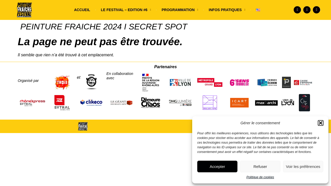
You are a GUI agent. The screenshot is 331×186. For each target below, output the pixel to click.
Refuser (260, 166)
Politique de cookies (260, 177)
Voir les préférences (303, 166)
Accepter (217, 166)
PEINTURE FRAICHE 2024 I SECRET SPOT (103, 26)
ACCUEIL (82, 10)
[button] (320, 123)
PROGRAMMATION (179, 10)
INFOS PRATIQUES (227, 10)
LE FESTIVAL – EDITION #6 (126, 10)
